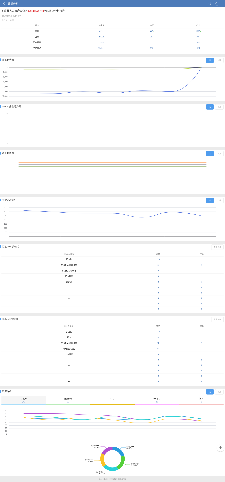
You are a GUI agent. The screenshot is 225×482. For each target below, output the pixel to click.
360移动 (157, 400)
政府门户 (17, 16)
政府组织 (6, 16)
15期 (219, 60)
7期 (210, 60)
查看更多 (217, 247)
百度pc (23, 400)
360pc (112, 400)
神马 (201, 400)
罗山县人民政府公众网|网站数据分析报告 (33, 10)
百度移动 (68, 400)
